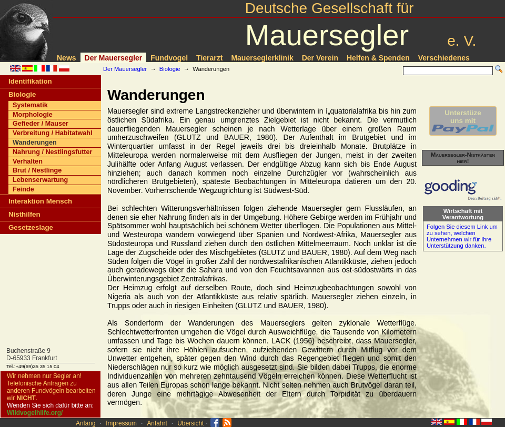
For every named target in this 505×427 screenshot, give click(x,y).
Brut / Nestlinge (37, 170)
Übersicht (190, 423)
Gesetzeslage (30, 227)
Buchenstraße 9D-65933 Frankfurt (31, 354)
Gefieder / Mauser (40, 123)
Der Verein (320, 58)
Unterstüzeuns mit (463, 121)
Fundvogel (169, 58)
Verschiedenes (444, 58)
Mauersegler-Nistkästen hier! (463, 157)
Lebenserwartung (40, 180)
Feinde (23, 189)
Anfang (86, 423)
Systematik (30, 105)
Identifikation (30, 81)
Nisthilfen (24, 214)
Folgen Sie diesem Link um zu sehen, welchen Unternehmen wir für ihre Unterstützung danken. (462, 236)
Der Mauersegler (114, 58)
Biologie (169, 69)
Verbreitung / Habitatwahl (53, 133)
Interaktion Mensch (40, 201)
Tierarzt (209, 58)
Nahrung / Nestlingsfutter (53, 152)
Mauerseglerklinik (262, 58)
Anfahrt (157, 423)
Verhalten (28, 161)
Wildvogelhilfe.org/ (35, 412)
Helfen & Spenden (378, 58)
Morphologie (33, 114)
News (66, 58)
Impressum (121, 423)
